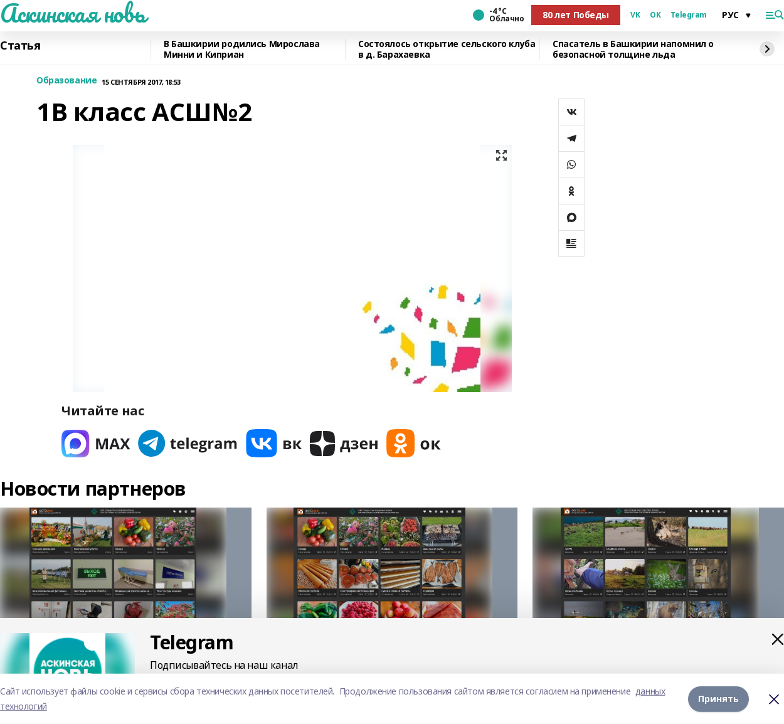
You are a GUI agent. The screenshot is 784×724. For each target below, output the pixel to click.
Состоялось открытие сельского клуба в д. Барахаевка (446, 49)
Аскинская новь (72, 13)
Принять (718, 699)
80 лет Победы (576, 15)
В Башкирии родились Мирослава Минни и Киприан (242, 49)
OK (655, 15)
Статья (20, 46)
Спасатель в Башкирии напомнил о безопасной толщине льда (633, 49)
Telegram (688, 15)
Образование (66, 80)
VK (635, 15)
